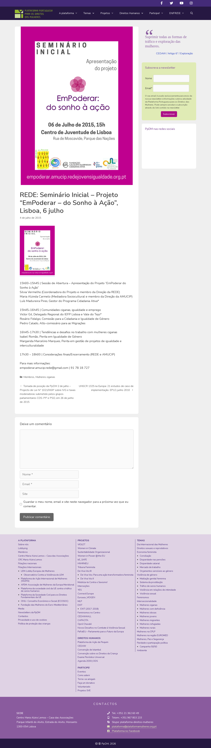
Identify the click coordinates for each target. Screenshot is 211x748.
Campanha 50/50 (148, 645)
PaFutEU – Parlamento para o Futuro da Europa (101, 630)
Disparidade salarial (150, 562)
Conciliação (145, 554)
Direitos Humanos (133, 13)
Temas (90, 13)
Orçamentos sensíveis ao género (156, 570)
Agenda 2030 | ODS (88, 660)
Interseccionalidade (147, 600)
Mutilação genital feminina (153, 577)
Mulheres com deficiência (152, 607)
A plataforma (69, 13)
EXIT (80, 604)
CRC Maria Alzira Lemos (30, 558)
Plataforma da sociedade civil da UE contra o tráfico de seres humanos (46, 589)
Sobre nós (23, 543)
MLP (80, 600)
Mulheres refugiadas (150, 623)
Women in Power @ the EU (91, 554)
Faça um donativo (86, 681)
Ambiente (142, 649)
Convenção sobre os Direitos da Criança (98, 652)
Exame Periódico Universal (91, 656)
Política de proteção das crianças (34, 622)
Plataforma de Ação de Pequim (93, 641)
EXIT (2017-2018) (89, 607)
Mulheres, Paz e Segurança (150, 638)
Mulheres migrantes (150, 619)
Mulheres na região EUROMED (152, 634)
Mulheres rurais (147, 626)
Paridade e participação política (152, 641)
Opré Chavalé (85, 623)
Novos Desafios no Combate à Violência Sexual (101, 626)
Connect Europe (86, 592)
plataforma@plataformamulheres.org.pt (132, 725)
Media (21, 607)
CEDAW (82, 645)
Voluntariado (84, 685)
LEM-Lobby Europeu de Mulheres (38, 570)
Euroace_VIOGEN (86, 596)
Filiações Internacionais (29, 566)
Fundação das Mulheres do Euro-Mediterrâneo (44, 603)
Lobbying (23, 547)
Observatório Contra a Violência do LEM (44, 573)
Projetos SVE (84, 689)
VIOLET (81, 543)
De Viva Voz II (87, 577)
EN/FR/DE (178, 13)
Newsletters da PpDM (29, 611)
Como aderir (84, 674)
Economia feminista (146, 551)
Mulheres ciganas (45, 377)
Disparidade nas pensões (153, 558)
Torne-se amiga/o (86, 678)
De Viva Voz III (84, 570)
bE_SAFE (82, 558)
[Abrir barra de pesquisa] (191, 13)
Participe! (157, 13)
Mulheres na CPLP (146, 630)
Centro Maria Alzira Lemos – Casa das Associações (43, 554)
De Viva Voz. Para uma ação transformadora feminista (106, 573)
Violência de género (147, 573)
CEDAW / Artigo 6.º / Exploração (174, 53)
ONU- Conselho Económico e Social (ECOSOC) (44, 600)
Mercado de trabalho (150, 566)
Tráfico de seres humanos (153, 585)
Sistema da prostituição (151, 581)
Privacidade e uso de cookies (32, 618)
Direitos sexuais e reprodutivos (152, 547)
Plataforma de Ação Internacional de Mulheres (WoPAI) (44, 579)
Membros (28, 377)
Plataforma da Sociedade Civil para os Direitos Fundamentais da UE (44, 595)
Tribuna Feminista (86, 566)
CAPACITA (83, 619)
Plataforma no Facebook (123, 730)
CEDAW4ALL (84, 615)
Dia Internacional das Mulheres (152, 543)
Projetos (108, 13)
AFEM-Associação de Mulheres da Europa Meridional (47, 583)
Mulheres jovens (148, 615)
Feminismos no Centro (89, 611)
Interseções (84, 585)
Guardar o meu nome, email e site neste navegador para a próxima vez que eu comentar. (75, 503)
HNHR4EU (83, 562)
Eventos (82, 670)
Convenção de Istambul (89, 648)
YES (80, 588)
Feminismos (143, 596)
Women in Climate (87, 547)
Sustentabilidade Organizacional (94, 551)
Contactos (23, 615)
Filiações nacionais (27, 562)
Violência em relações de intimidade (158, 588)
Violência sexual (148, 592)
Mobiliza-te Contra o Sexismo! (92, 581)
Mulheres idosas (148, 611)
